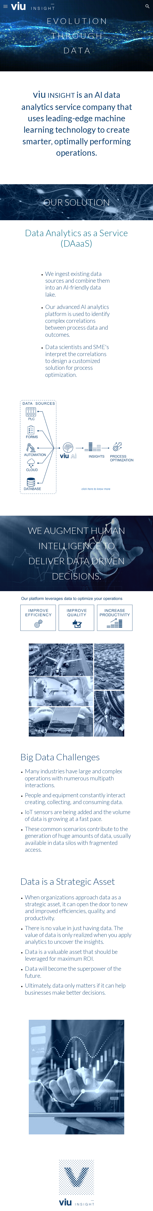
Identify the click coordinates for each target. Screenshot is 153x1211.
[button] (5, 6)
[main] (76, 36)
